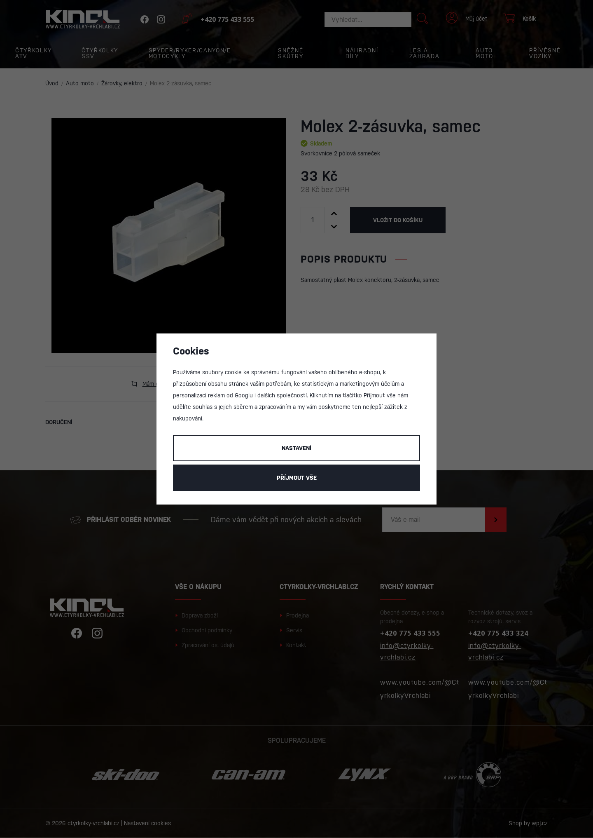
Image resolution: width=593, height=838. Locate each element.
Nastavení (296, 448)
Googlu (244, 395)
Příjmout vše (297, 477)
